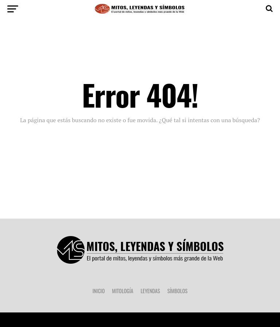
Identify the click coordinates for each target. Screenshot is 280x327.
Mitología (122, 291)
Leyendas (150, 291)
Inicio (99, 291)
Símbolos (177, 291)
